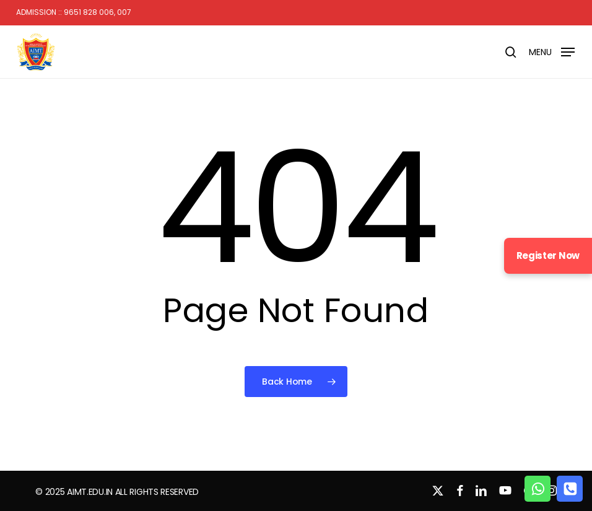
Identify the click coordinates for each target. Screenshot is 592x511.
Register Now (548, 255)
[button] (552, 51)
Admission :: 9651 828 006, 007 (73, 12)
